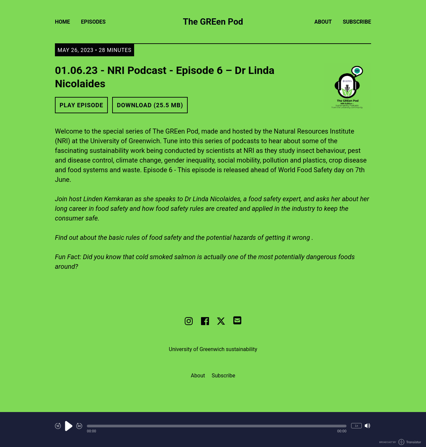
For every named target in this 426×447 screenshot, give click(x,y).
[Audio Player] (213, 429)
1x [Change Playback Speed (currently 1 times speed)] (356, 425)
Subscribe (357, 22)
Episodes (93, 22)
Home (62, 22)
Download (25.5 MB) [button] (150, 105)
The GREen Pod (213, 22)
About (323, 22)
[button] (216, 426)
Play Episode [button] (81, 105)
